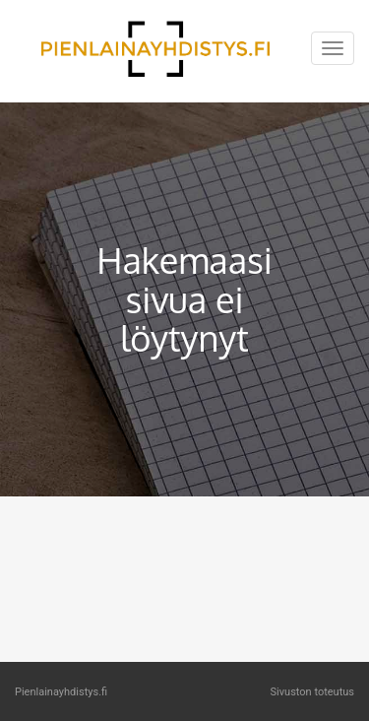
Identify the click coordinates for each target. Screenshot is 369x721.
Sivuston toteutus (312, 692)
